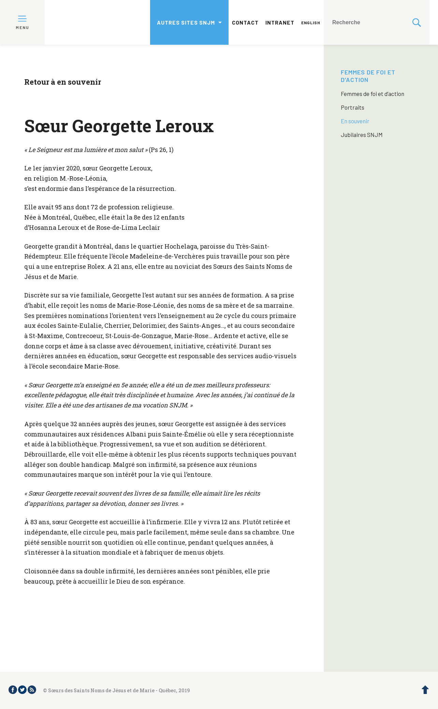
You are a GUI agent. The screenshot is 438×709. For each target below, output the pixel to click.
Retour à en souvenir (62, 82)
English (310, 22)
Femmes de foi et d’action (368, 75)
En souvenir (355, 120)
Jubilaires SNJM (362, 134)
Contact (245, 22)
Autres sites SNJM (186, 22)
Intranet (279, 22)
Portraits (352, 107)
